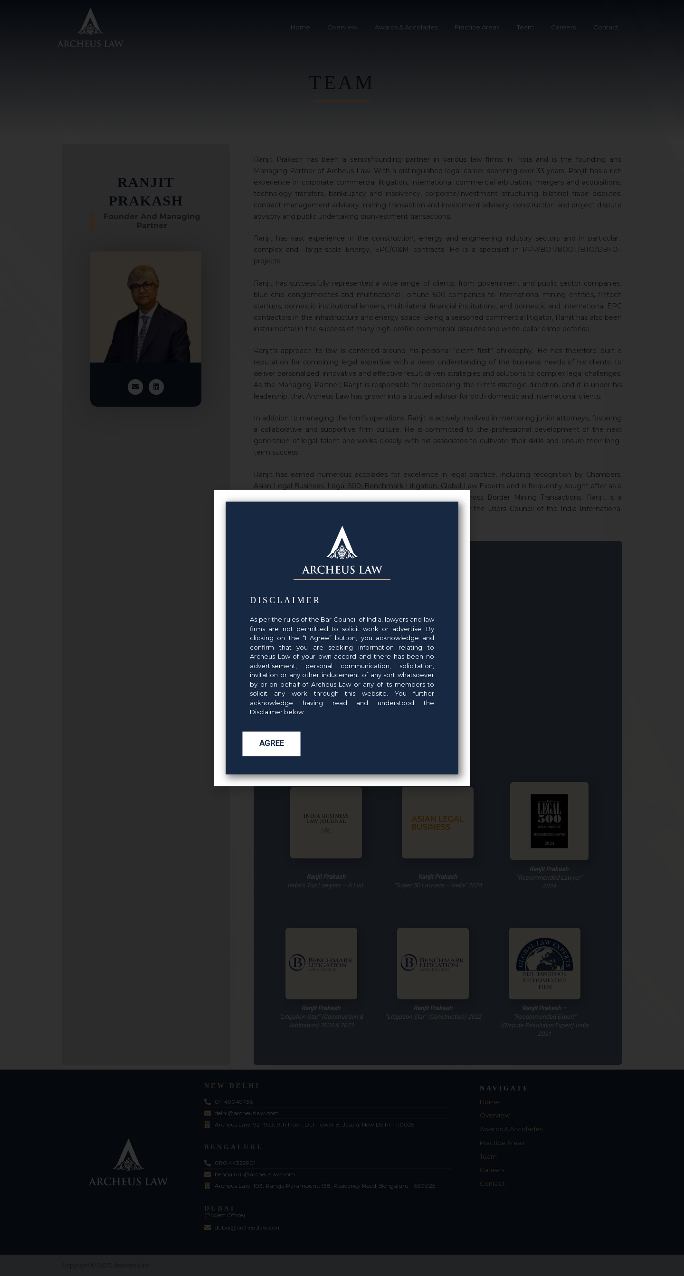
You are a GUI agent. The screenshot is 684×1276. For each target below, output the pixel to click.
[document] (342, 638)
